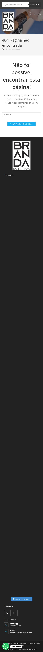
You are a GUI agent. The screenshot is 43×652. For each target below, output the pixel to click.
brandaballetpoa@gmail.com (21, 633)
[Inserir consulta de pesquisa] (21, 114)
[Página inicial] (3, 49)
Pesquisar (35, 4)
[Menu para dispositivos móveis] (36, 14)
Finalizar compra (33, 643)
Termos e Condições (19, 643)
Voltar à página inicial (21, 124)
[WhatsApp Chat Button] (5, 646)
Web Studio (32, 650)
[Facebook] (7, 613)
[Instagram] (14, 613)
